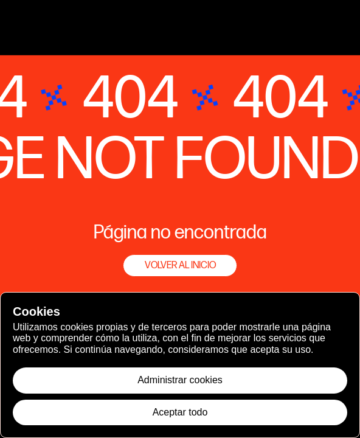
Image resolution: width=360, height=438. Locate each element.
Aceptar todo (180, 412)
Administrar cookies (180, 380)
